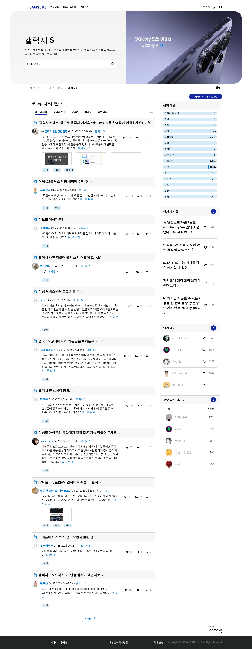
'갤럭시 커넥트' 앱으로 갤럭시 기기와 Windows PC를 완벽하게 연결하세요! (90, 123)
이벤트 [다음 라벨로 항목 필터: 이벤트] (167, 149)
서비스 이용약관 (59, 642)
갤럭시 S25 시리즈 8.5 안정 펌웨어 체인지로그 (70, 575)
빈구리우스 (46, 266)
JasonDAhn (46, 441)
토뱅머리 (45, 228)
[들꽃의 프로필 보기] (177, 464)
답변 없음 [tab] (102, 112)
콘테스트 (84, 7)
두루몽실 (45, 190)
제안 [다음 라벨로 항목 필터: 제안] (166, 166)
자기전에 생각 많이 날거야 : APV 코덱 (182, 282)
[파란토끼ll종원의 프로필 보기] (183, 452)
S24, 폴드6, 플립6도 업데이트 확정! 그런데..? (69, 482)
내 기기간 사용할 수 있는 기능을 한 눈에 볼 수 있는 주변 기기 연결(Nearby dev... (182, 303)
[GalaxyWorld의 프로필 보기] (179, 373)
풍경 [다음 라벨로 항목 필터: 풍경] (166, 190)
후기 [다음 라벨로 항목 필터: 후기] (166, 196)
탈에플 (44, 399)
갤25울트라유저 (49, 349)
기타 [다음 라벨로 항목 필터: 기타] (166, 125)
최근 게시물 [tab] (41, 112)
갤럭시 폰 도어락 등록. (54, 391)
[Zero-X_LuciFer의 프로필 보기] (180, 338)
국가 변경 (158, 642)
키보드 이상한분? (50, 219)
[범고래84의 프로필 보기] (177, 385)
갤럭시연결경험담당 (56, 131)
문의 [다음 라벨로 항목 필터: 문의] (166, 131)
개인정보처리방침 (118, 642)
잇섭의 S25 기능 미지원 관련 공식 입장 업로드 (181, 247)
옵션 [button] (218, 87)
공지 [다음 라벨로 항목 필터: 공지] (166, 119)
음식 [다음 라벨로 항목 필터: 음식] (166, 143)
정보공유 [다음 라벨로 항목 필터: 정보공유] (168, 161)
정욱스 (44, 583)
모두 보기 (190, 211)
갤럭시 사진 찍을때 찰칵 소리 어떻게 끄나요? (70, 257)
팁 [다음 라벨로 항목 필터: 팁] (165, 172)
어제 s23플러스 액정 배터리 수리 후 (63, 181)
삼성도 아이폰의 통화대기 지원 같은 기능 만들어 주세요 (77, 433)
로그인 (206, 7)
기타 (46, 170)
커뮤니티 (54, 7)
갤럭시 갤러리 (69, 7)
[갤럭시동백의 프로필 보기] (181, 417)
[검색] (70, 64)
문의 (57, 207)
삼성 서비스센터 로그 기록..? (58, 291)
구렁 (42, 300)
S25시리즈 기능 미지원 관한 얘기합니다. (181, 265)
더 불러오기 (92, 618)
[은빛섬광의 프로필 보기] (177, 361)
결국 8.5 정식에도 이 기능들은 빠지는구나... (69, 341)
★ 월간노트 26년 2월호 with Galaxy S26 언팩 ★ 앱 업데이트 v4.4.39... (181, 227)
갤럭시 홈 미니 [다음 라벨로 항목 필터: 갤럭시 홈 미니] (171, 113)
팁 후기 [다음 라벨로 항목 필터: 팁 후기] (168, 178)
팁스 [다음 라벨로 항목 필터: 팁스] (166, 184)
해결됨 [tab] (88, 112)
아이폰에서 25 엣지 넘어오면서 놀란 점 (65, 537)
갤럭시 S (100, 131)
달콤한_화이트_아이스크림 (55, 490)
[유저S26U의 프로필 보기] (177, 349)
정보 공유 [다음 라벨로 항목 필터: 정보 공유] (169, 155)
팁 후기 (69, 170)
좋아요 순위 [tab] (59, 112)
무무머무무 (46, 545)
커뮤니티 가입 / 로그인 (206, 96)
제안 (57, 170)
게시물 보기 (84, 148)
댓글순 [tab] (75, 112)
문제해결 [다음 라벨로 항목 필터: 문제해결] (168, 137)
